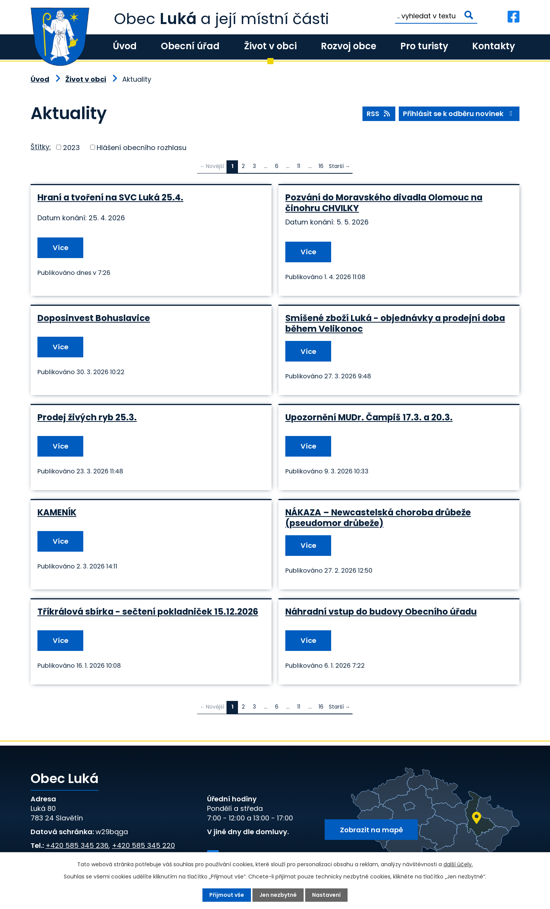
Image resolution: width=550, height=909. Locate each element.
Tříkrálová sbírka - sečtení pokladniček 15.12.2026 (147, 611)
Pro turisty (424, 46)
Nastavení (326, 895)
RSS (379, 113)
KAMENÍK (56, 512)
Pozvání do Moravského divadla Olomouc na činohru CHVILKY (383, 202)
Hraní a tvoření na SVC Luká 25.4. (110, 197)
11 (298, 166)
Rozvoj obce (348, 46)
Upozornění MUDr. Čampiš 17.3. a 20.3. (369, 417)
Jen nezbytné (278, 895)
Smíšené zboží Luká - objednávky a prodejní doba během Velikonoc (395, 323)
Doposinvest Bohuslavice (93, 318)
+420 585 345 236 (76, 845)
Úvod (125, 46)
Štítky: (41, 147)
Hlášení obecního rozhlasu (141, 147)
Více (60, 247)
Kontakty (493, 46)
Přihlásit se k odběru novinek (459, 113)
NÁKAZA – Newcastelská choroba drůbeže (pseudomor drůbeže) (378, 517)
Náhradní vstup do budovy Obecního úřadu (381, 611)
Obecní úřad (190, 46)
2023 (71, 147)
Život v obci (270, 46)
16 (321, 166)
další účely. (458, 864)
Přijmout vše (226, 895)
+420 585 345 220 (143, 845)
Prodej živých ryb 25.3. (87, 417)
